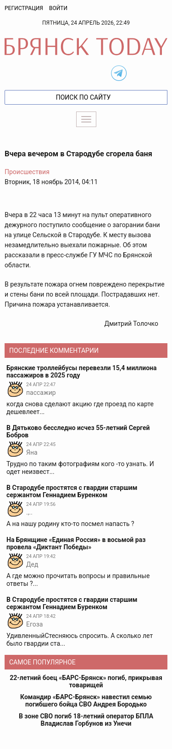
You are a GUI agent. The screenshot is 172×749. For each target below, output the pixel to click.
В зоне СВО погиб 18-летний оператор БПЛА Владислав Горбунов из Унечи (86, 719)
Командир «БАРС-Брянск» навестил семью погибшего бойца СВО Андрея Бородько (86, 700)
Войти (58, 8)
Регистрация (24, 8)
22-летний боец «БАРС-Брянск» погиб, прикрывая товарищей (86, 681)
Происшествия (27, 171)
